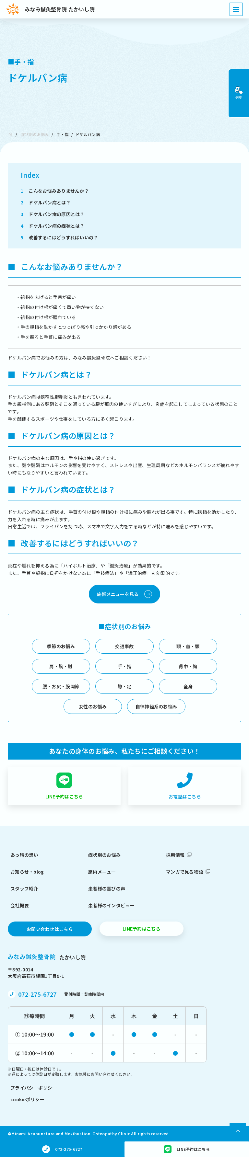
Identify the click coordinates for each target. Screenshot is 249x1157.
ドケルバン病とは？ (46, 202)
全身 (188, 686)
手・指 (63, 134)
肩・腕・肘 (60, 666)
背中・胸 (188, 666)
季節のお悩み (61, 646)
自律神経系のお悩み (156, 706)
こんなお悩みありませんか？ (55, 191)
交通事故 (124, 646)
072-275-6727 (37, 994)
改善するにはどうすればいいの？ (59, 237)
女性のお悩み (93, 706)
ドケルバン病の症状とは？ (53, 226)
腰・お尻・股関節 (60, 686)
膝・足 (125, 686)
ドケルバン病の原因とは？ (53, 214)
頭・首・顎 (187, 646)
